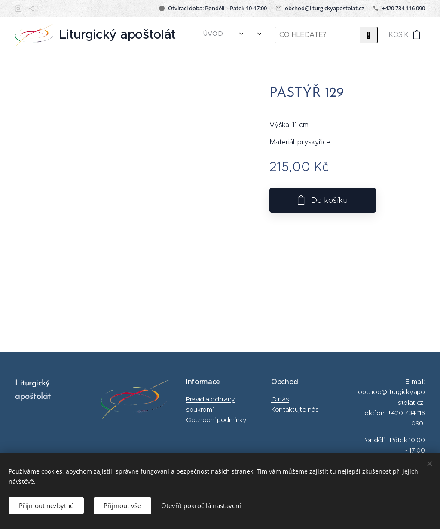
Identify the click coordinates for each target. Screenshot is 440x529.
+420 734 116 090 (403, 8)
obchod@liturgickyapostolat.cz (324, 8)
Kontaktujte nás (294, 409)
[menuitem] (215, 35)
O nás (280, 398)
